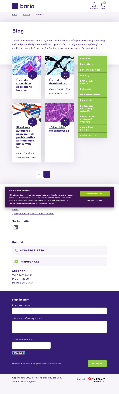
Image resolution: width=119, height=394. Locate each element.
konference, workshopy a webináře (87, 108)
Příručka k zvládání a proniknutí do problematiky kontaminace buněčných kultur (25, 137)
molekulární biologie (86, 128)
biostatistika (87, 64)
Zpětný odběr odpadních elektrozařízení (33, 213)
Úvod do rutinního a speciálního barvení (24, 85)
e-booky (84, 75)
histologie (85, 89)
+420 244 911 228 (32, 250)
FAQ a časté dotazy (86, 82)
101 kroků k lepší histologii (59, 129)
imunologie (86, 100)
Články (26, 14)
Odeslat (97, 363)
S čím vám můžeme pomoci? (27, 318)
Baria (14, 14)
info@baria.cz (29, 261)
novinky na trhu (88, 135)
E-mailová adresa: (22, 305)
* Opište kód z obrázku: (22, 339)
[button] (94, 6)
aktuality (85, 58)
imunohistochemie (90, 94)
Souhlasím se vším (94, 194)
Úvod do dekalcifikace (58, 81)
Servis (15, 209)
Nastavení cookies (94, 200)
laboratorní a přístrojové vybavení (87, 119)
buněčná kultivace (90, 69)
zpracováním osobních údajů (48, 363)
